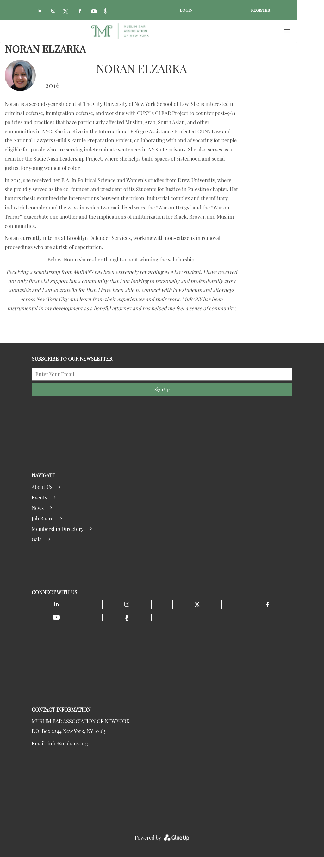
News (38, 508)
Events (39, 497)
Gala (37, 539)
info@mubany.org (67, 743)
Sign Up (162, 389)
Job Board (43, 518)
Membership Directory (58, 528)
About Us (42, 487)
